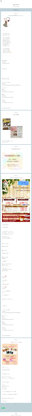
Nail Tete (16, 5)
